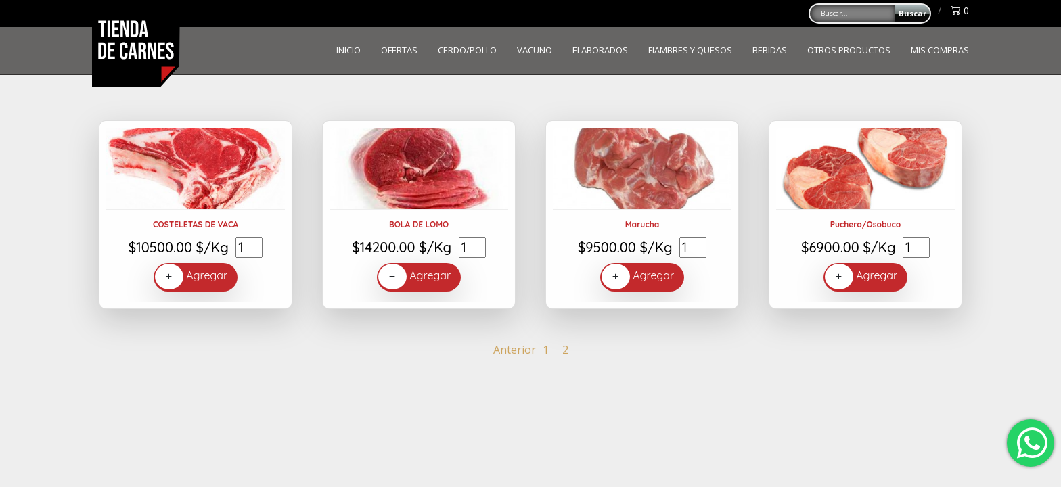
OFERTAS (399, 50)
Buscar (912, 13)
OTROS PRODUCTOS (848, 50)
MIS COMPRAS (940, 50)
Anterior (514, 349)
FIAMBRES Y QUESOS (690, 50)
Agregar (191, 276)
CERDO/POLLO (467, 50)
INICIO (348, 50)
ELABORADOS (600, 50)
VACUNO (534, 50)
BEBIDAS (769, 50)
